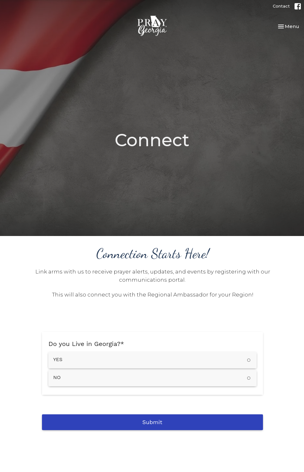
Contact (281, 6)
